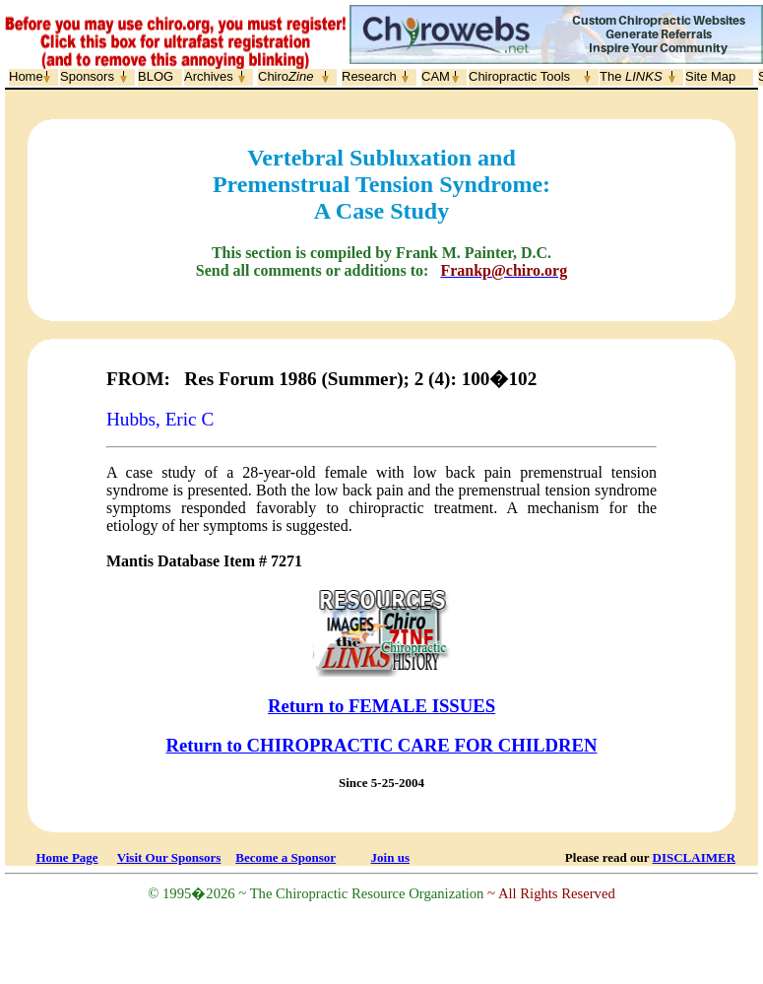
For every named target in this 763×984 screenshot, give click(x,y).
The (631, 76)
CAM (435, 76)
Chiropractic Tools (519, 76)
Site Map (710, 76)
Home (26, 76)
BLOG (155, 76)
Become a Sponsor (285, 857)
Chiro (285, 76)
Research (369, 76)
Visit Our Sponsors (169, 857)
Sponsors (87, 76)
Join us (390, 857)
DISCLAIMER (694, 857)
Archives (208, 76)
